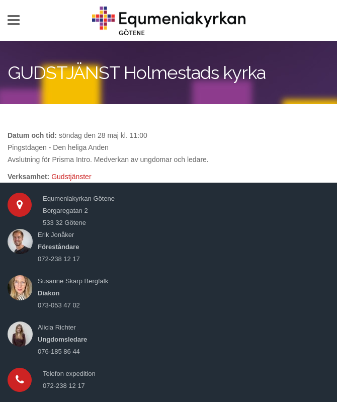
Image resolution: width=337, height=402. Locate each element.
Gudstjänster (71, 177)
